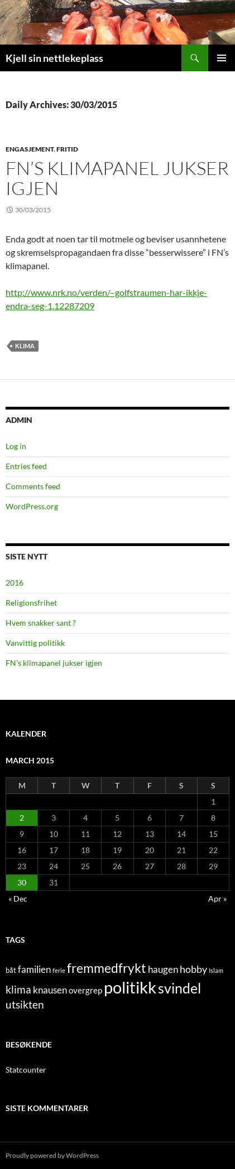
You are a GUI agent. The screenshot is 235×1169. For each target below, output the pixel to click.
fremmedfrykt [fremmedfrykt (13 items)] (106, 968)
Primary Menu (221, 58)
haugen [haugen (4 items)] (163, 969)
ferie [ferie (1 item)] (58, 970)
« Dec (17, 898)
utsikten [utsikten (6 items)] (25, 1004)
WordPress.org (32, 506)
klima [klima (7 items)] (18, 989)
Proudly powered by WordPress (52, 1155)
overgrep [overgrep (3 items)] (85, 990)
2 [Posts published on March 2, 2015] (22, 817)
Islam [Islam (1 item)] (216, 970)
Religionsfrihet (31, 602)
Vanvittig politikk (35, 642)
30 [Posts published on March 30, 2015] (21, 882)
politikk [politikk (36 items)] (130, 987)
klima (25, 345)
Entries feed (26, 466)
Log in (16, 446)
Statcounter (26, 1069)
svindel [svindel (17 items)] (179, 988)
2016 (14, 582)
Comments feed (33, 486)
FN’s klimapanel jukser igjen (117, 178)
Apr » (217, 898)
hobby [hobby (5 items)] (193, 969)
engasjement (30, 149)
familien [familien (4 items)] (34, 969)
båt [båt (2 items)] (11, 970)
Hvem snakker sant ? (41, 622)
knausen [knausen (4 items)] (50, 990)
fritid (67, 149)
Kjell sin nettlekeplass (54, 58)
